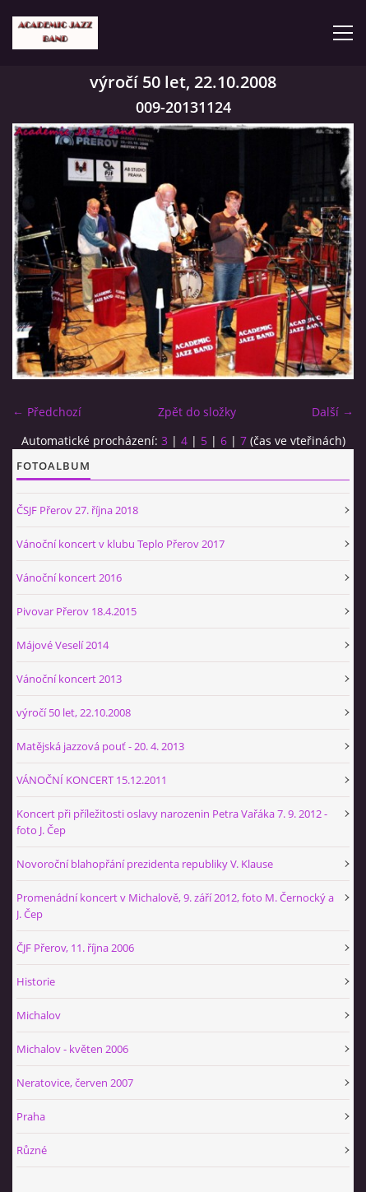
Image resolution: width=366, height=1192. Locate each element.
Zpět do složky (197, 412)
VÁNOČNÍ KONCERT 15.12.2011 (91, 779)
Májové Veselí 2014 (62, 645)
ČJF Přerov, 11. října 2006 (75, 947)
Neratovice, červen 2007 (74, 1082)
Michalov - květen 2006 (72, 1048)
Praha (30, 1116)
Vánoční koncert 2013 (69, 678)
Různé (31, 1150)
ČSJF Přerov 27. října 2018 (77, 510)
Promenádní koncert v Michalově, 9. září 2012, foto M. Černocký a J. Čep (175, 905)
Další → (333, 412)
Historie (35, 981)
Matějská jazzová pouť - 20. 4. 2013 (100, 746)
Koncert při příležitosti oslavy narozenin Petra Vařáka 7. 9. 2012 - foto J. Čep (171, 821)
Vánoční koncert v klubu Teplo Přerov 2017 (120, 543)
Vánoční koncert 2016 (69, 577)
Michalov (38, 1015)
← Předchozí (46, 412)
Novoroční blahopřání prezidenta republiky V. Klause (144, 863)
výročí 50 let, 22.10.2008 (73, 712)
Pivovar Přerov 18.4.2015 (76, 611)
